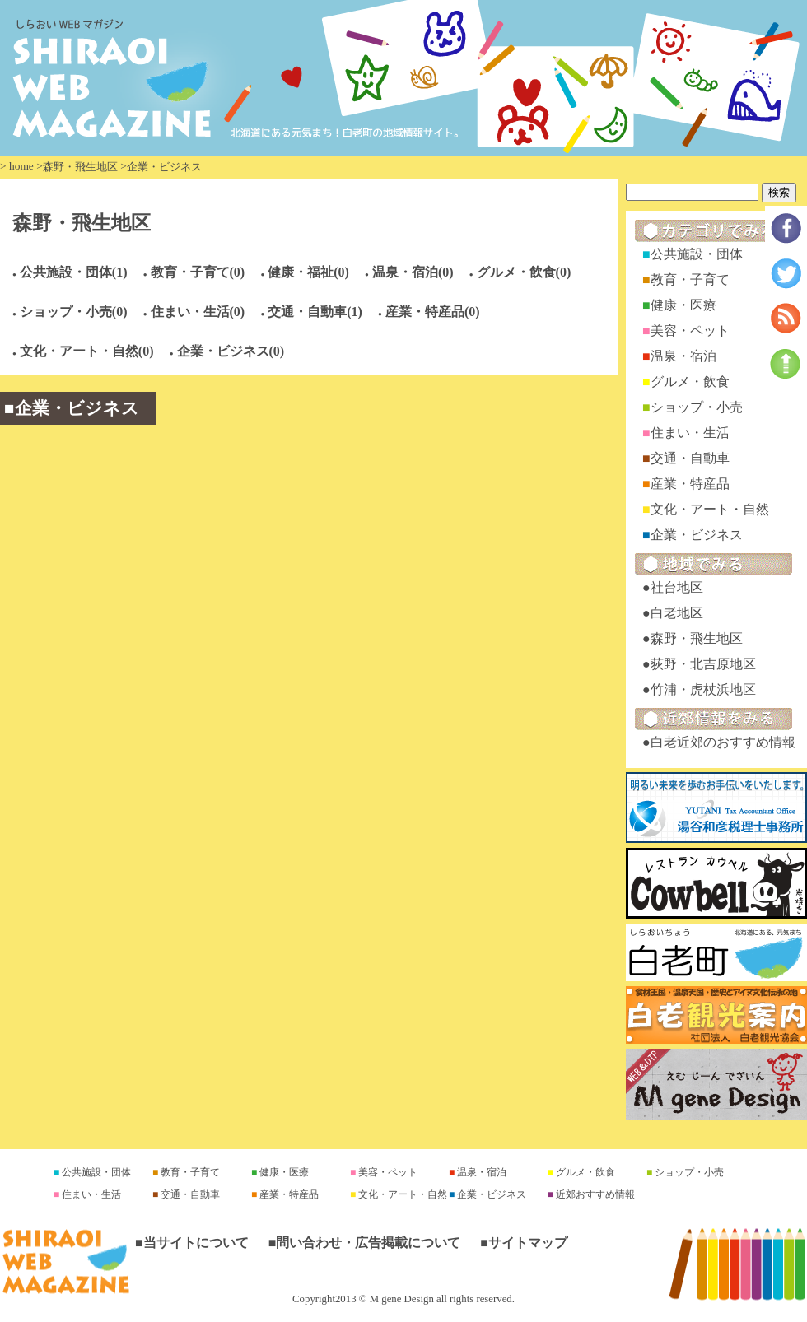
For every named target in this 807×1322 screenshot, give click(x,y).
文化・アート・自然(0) (87, 351)
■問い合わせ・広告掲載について (364, 1243)
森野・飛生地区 (80, 167)
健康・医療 (683, 305)
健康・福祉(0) (308, 272)
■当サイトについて (192, 1243)
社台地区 (677, 587)
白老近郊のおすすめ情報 (723, 742)
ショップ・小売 (697, 407)
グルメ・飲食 (690, 382)
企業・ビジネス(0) (231, 351)
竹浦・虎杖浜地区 (703, 689)
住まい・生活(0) (198, 312)
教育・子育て (690, 279)
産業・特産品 (690, 484)
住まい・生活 (690, 433)
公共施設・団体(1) (74, 272)
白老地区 (677, 613)
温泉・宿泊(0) (413, 272)
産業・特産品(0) (432, 312)
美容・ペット (690, 330)
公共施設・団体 (697, 254)
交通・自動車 (690, 458)
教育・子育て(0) (198, 272)
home (21, 166)
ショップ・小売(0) (74, 312)
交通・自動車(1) (315, 312)
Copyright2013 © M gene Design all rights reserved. (403, 1299)
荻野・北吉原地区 (703, 664)
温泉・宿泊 (683, 356)
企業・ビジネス (697, 535)
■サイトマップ (523, 1243)
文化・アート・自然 (710, 509)
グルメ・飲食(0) (524, 272)
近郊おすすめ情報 (594, 1194)
